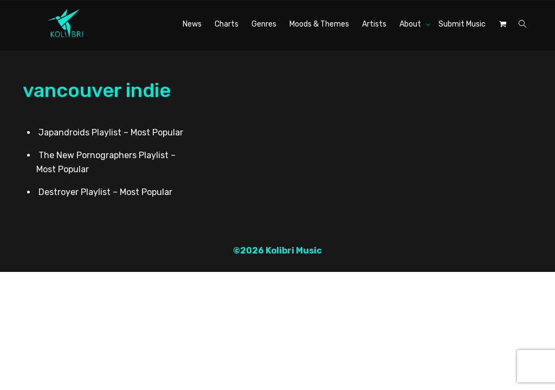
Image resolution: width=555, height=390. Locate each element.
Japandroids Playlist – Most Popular (110, 131)
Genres (263, 24)
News (192, 24)
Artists (374, 24)
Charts (226, 24)
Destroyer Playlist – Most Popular (105, 191)
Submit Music (462, 24)
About (411, 24)
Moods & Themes (319, 24)
